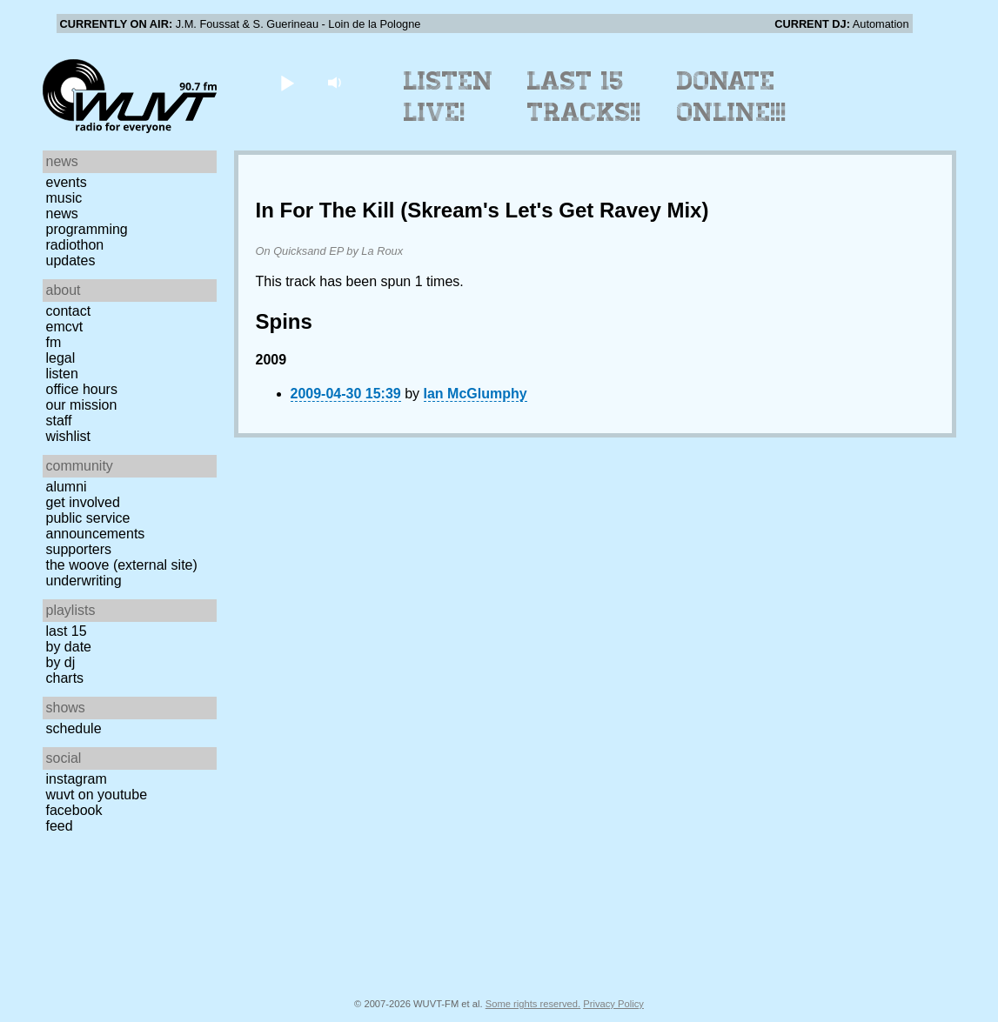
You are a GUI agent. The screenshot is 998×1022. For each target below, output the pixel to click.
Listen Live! (448, 96)
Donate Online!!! (732, 96)
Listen (62, 373)
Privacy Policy (613, 1004)
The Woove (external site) (122, 565)
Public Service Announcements (95, 526)
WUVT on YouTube (97, 794)
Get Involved (83, 502)
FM (54, 342)
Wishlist (68, 436)
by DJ (61, 662)
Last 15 (66, 631)
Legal (61, 358)
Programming (87, 229)
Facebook (74, 810)
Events (66, 182)
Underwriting (84, 580)
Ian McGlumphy (475, 393)
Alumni (66, 486)
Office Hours (81, 389)
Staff (59, 420)
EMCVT (65, 326)
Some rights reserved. (533, 1004)
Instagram (76, 779)
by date (68, 646)
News (62, 213)
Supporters (79, 549)
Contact (68, 311)
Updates (71, 260)
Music (64, 197)
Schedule (74, 728)
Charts (65, 678)
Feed (59, 825)
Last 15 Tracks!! (584, 96)
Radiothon (75, 244)
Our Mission (81, 404)
